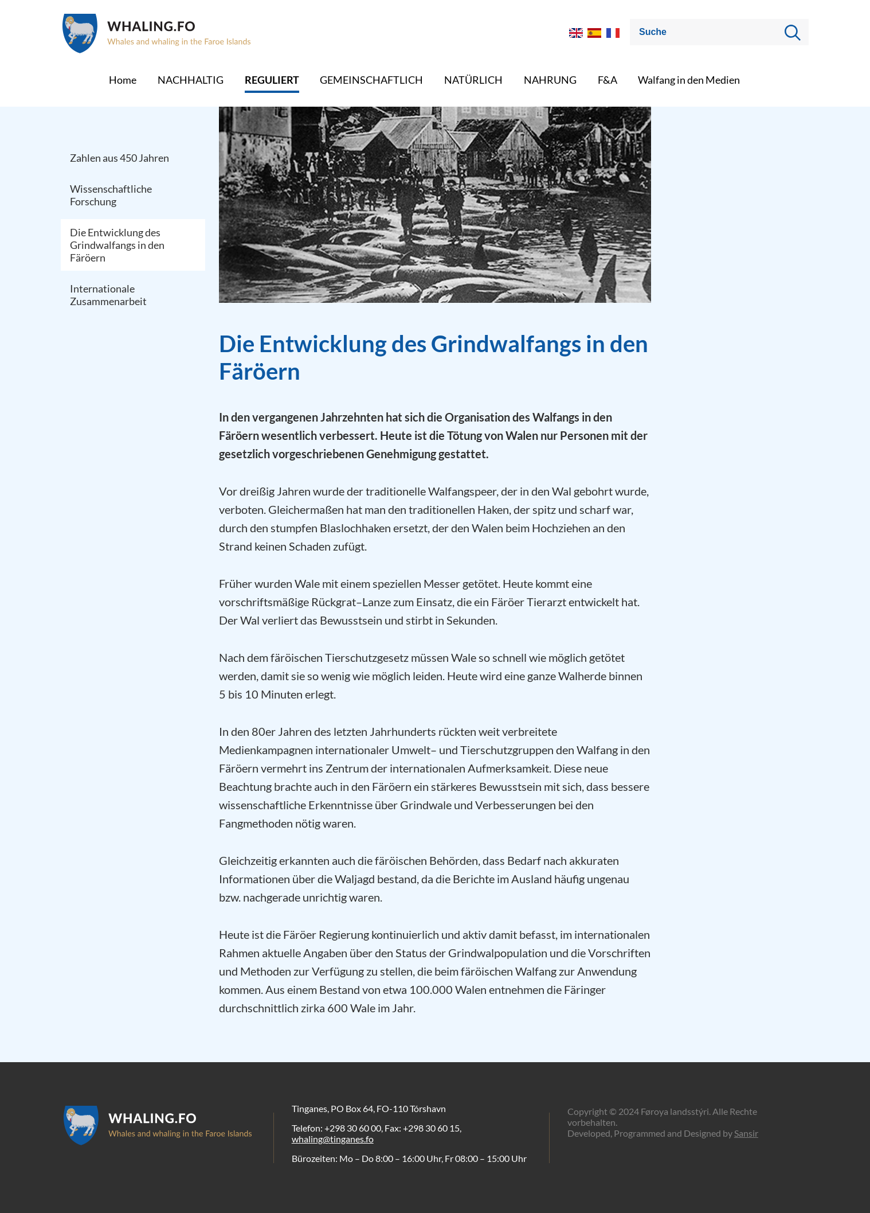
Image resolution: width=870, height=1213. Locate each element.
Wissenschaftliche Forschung (111, 195)
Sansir (746, 1133)
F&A (607, 79)
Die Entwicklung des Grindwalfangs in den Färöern (117, 245)
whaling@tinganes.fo (333, 1138)
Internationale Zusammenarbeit (108, 294)
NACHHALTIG (191, 79)
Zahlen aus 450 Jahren (119, 157)
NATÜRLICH (473, 79)
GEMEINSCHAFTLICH (371, 79)
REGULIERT (272, 79)
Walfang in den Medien (689, 79)
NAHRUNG (550, 79)
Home (122, 79)
